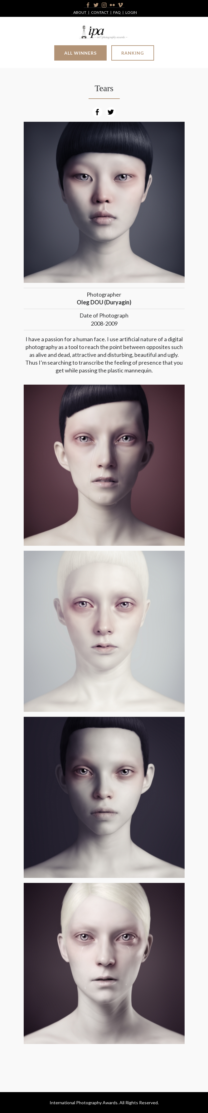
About (79, 12)
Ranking (132, 53)
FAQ (117, 12)
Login (131, 12)
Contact (100, 12)
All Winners (80, 53)
